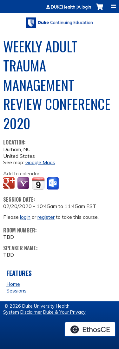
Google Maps (40, 162)
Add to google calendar (9, 183)
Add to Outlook (53, 183)
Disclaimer (31, 312)
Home (13, 284)
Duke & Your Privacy (64, 312)
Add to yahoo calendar (23, 183)
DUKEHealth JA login (71, 7)
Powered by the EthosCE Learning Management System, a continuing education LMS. (90, 329)
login (25, 217)
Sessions (16, 290)
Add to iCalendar (38, 183)
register (46, 217)
